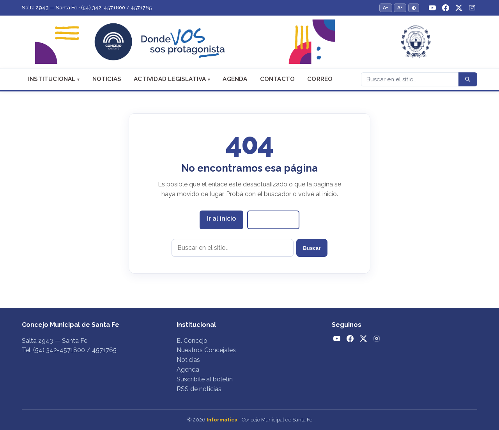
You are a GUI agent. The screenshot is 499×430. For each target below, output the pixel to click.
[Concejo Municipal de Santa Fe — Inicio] (249, 41)
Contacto (277, 78)
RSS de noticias (199, 389)
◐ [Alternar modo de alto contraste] (414, 8)
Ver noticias (273, 219)
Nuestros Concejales (206, 350)
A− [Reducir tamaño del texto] (386, 8)
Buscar (311, 248)
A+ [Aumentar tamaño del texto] (400, 8)
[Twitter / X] (459, 8)
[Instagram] (472, 8)
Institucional (52, 78)
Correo (320, 78)
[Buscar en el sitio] (233, 248)
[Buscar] (409, 79)
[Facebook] (446, 8)
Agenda (235, 78)
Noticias (107, 78)
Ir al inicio (221, 218)
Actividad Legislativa (170, 78)
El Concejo (192, 340)
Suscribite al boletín (205, 379)
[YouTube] (432, 8)
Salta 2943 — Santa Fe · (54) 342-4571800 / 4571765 (87, 8)
